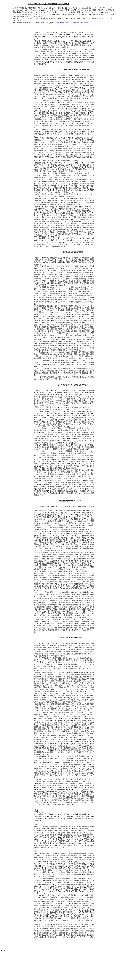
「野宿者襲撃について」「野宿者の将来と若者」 (72, 23)
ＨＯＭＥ (5, 950)
